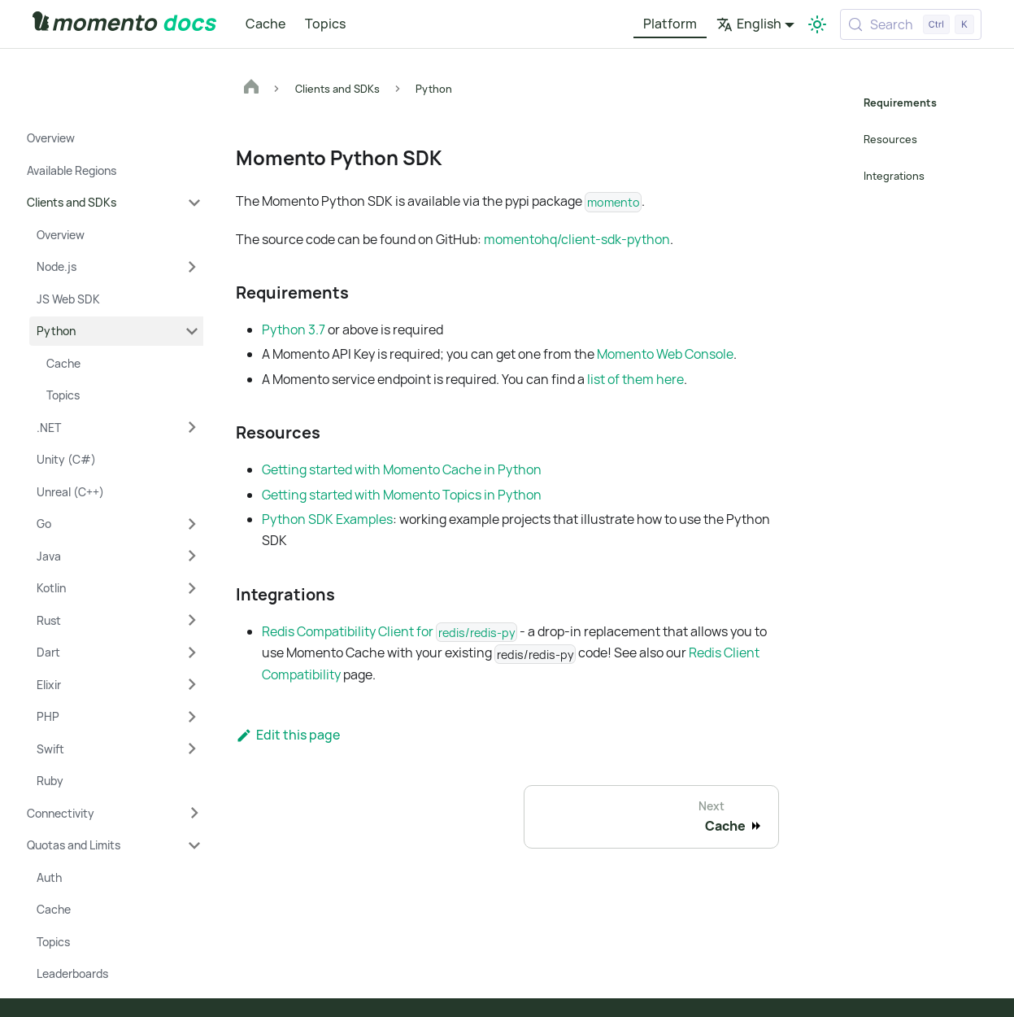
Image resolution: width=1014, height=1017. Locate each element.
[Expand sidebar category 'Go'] (192, 524)
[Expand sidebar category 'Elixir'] (192, 685)
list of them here (635, 379)
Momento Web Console (665, 354)
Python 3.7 (293, 329)
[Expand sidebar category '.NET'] (192, 428)
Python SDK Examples (327, 519)
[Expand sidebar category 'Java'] (192, 556)
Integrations (894, 175)
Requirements (899, 102)
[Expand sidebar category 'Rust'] (192, 620)
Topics (325, 24)
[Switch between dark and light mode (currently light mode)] (817, 24)
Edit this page (288, 735)
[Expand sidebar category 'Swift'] (192, 749)
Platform (670, 24)
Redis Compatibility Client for (389, 631)
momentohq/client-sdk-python (577, 239)
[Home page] (251, 89)
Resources (890, 139)
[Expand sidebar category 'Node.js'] (192, 267)
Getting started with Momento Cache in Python (402, 469)
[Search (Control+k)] (910, 24)
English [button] (748, 24)
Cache (265, 24)
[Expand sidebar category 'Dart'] (192, 652)
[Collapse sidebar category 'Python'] (192, 331)
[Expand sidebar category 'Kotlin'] (192, 588)
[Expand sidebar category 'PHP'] (192, 716)
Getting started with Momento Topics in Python (402, 495)
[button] (114, 202)
